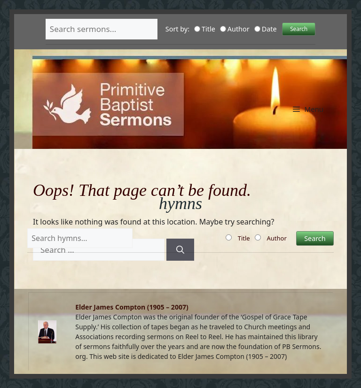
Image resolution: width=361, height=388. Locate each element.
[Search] (180, 250)
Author (235, 28)
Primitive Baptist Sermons (180, 73)
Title (204, 28)
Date (265, 28)
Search (298, 28)
